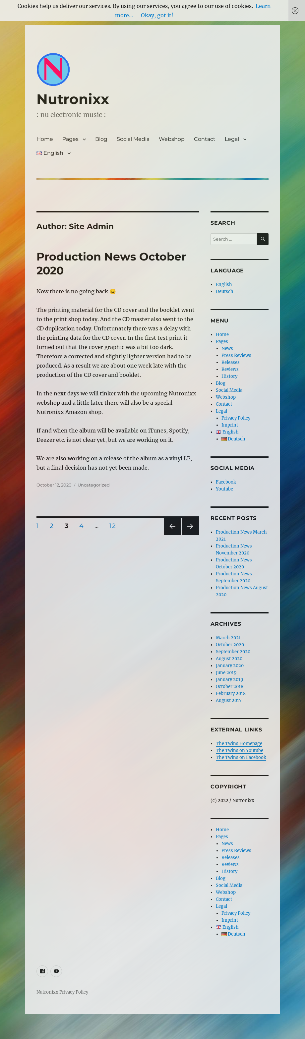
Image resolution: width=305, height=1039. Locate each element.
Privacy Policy (235, 418)
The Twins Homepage (239, 743)
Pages (70, 139)
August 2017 (229, 700)
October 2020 (230, 645)
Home (44, 139)
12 (114, 526)
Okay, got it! (157, 15)
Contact (204, 139)
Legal (232, 139)
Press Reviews (236, 355)
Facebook (226, 482)
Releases (230, 362)
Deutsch (224, 291)
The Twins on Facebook (241, 757)
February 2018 (231, 693)
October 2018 (229, 686)
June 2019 (226, 672)
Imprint (229, 425)
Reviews (230, 369)
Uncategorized (94, 485)
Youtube (224, 489)
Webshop (172, 139)
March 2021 (228, 638)
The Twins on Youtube (239, 750)
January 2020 (230, 665)
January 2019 (229, 679)
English (224, 284)
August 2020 (229, 659)
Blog (101, 139)
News (227, 348)
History (229, 376)
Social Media (133, 139)
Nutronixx (72, 99)
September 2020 (233, 652)
